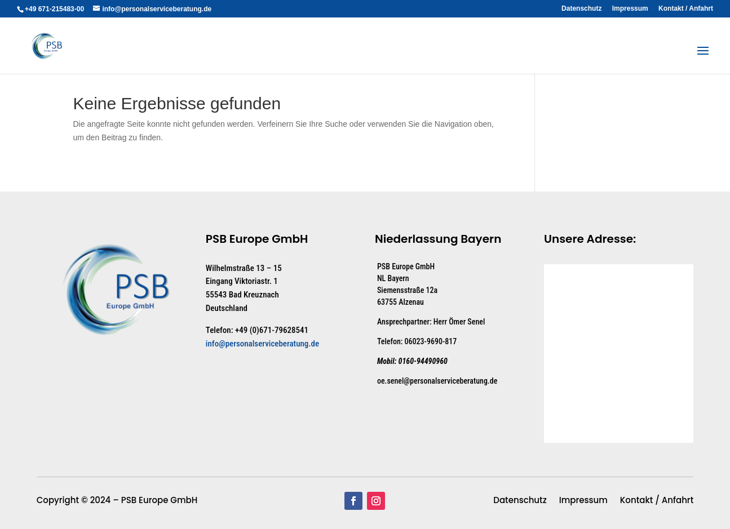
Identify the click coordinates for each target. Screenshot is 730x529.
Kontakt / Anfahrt (685, 8)
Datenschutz (581, 8)
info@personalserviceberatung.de (262, 344)
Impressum (630, 8)
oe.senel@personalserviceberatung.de (437, 380)
